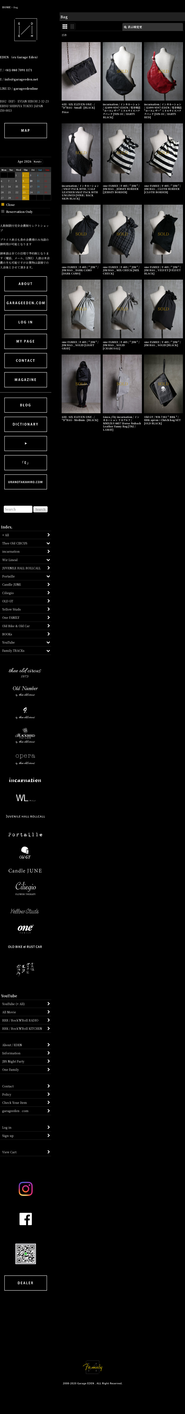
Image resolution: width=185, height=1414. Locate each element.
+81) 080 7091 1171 (18, 70)
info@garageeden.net (21, 79)
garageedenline (26, 88)
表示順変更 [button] (133, 27)
